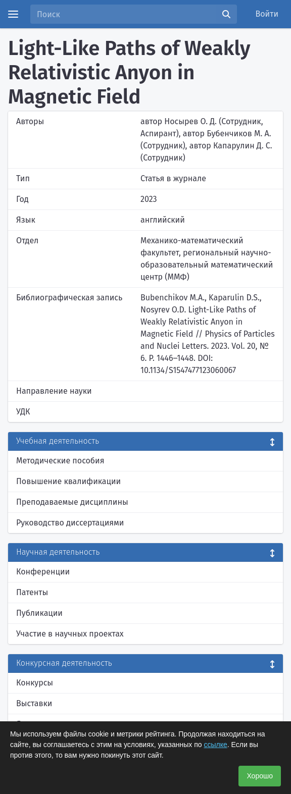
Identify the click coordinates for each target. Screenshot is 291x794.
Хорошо (260, 776)
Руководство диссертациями (70, 522)
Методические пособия (60, 460)
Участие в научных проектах (70, 634)
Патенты (32, 592)
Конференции (43, 571)
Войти (267, 14)
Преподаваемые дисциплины (72, 502)
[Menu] (13, 14)
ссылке (215, 744)
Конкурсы (34, 682)
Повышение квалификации (68, 481)
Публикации (39, 613)
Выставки (34, 703)
